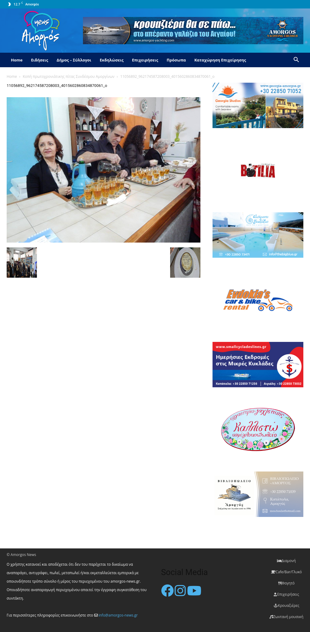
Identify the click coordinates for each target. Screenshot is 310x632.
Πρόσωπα (176, 60)
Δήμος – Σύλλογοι (74, 60)
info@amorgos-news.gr (118, 615)
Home (16, 60)
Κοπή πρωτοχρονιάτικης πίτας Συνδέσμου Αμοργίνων (68, 76)
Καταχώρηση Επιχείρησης (220, 60)
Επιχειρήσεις (145, 60)
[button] (296, 60)
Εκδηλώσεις (112, 60)
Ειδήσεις (39, 60)
